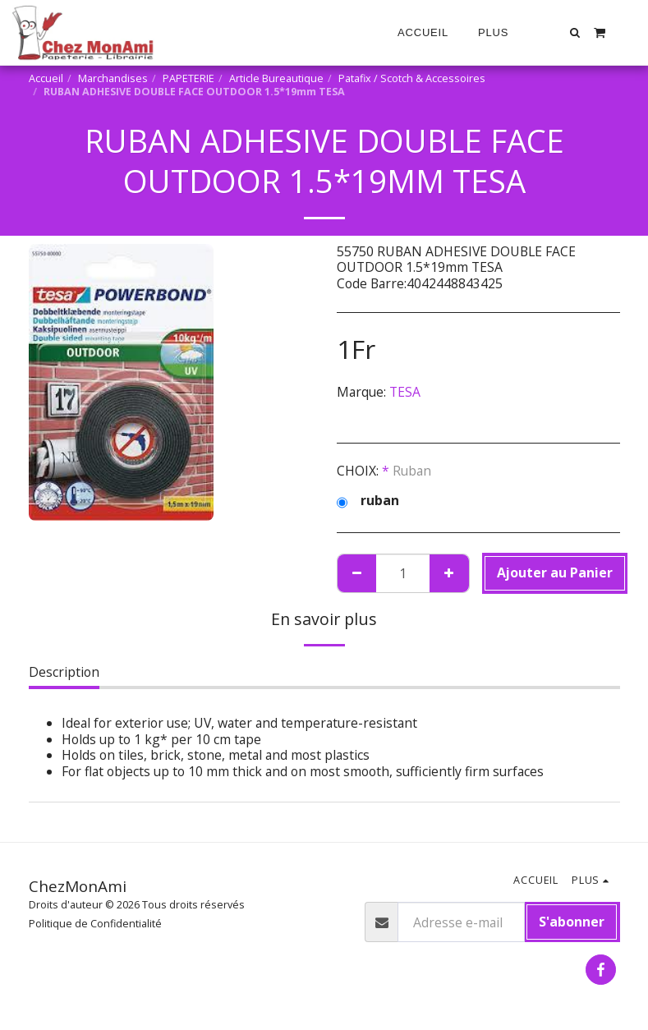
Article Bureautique (276, 78)
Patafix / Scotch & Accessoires (411, 78)
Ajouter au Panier (555, 572)
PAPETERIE (188, 78)
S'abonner (571, 922)
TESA (405, 392)
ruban (368, 501)
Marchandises (113, 78)
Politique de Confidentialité (95, 924)
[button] (575, 32)
